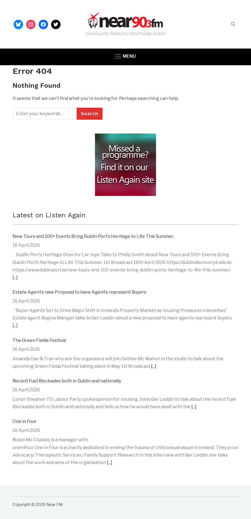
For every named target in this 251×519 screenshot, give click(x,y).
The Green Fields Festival (39, 340)
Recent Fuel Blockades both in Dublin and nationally (66, 381)
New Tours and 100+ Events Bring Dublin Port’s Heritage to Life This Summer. (93, 236)
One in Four (24, 421)
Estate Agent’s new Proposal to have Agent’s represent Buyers (79, 292)
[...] (15, 277)
